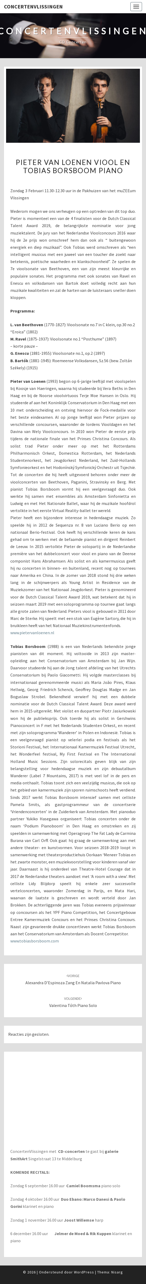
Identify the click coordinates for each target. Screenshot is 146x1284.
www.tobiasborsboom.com (34, 941)
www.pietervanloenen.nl (32, 632)
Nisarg (117, 1272)
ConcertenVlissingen (33, 6)
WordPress (84, 1272)
